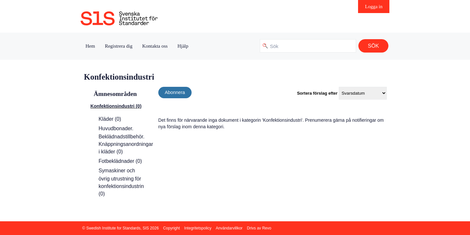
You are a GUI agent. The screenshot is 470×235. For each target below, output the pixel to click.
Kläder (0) (110, 119)
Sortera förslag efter (317, 93)
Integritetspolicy (197, 228)
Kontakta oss (155, 46)
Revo (266, 228)
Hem (90, 46)
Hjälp (183, 46)
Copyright (171, 228)
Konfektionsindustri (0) (115, 106)
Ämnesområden (115, 93)
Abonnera (175, 92)
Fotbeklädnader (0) (120, 161)
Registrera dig (119, 46)
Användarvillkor (229, 228)
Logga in (374, 6)
